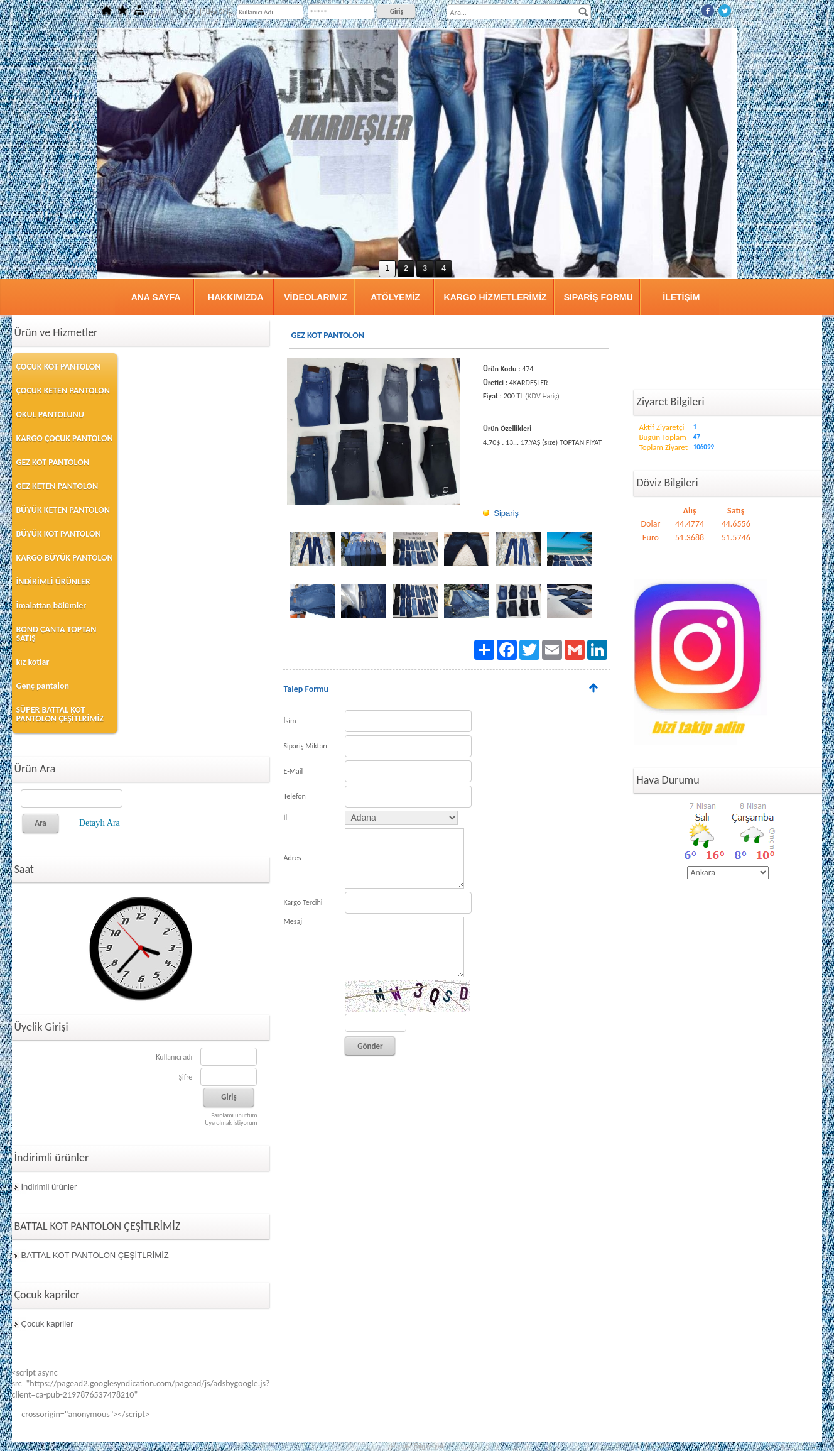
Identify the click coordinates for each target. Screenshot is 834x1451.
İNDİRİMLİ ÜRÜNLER (53, 581)
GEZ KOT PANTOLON (52, 462)
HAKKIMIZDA (236, 297)
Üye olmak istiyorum (231, 1123)
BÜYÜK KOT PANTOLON (58, 533)
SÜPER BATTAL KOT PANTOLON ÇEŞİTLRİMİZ (60, 714)
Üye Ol (185, 12)
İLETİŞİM (681, 297)
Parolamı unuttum (234, 1115)
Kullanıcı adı (174, 1057)
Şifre (185, 1077)
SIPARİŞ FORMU (598, 297)
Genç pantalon (42, 686)
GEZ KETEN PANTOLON (57, 486)
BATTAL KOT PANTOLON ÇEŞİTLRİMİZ (95, 1255)
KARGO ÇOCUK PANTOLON (64, 438)
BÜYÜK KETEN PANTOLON (63, 510)
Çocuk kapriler (47, 1323)
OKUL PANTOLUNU (50, 414)
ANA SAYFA (156, 297)
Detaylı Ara (99, 823)
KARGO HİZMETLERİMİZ (495, 297)
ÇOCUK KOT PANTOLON (58, 366)
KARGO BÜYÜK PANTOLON (64, 557)
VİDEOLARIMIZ (315, 297)
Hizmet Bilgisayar (417, 1446)
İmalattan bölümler (51, 605)
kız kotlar (33, 662)
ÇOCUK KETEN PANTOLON (63, 390)
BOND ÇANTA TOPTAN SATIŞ (56, 633)
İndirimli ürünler (49, 1186)
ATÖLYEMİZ (395, 297)
